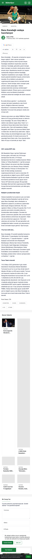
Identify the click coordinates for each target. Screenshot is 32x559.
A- (24, 49)
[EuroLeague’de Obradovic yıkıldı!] (8, 387)
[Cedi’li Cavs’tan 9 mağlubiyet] (8, 483)
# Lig (4, 307)
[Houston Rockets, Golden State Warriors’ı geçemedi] (23, 483)
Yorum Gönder (7, 542)
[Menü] (2, 2)
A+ (20, 49)
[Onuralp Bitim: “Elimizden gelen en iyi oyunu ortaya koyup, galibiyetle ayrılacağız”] (23, 465)
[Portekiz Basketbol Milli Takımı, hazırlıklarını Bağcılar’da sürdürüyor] (8, 465)
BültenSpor (10, 3)
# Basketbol (6, 303)
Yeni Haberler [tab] (8, 550)
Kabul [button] (28, 556)
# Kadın (14, 303)
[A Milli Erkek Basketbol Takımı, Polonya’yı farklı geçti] (23, 387)
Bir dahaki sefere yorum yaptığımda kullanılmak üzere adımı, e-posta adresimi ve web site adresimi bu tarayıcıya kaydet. (17, 537)
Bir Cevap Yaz (6, 499)
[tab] (23, 550)
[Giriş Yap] (29, 2)
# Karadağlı (22, 303)
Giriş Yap (18, 542)
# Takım (10, 307)
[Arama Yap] (25, 2)
